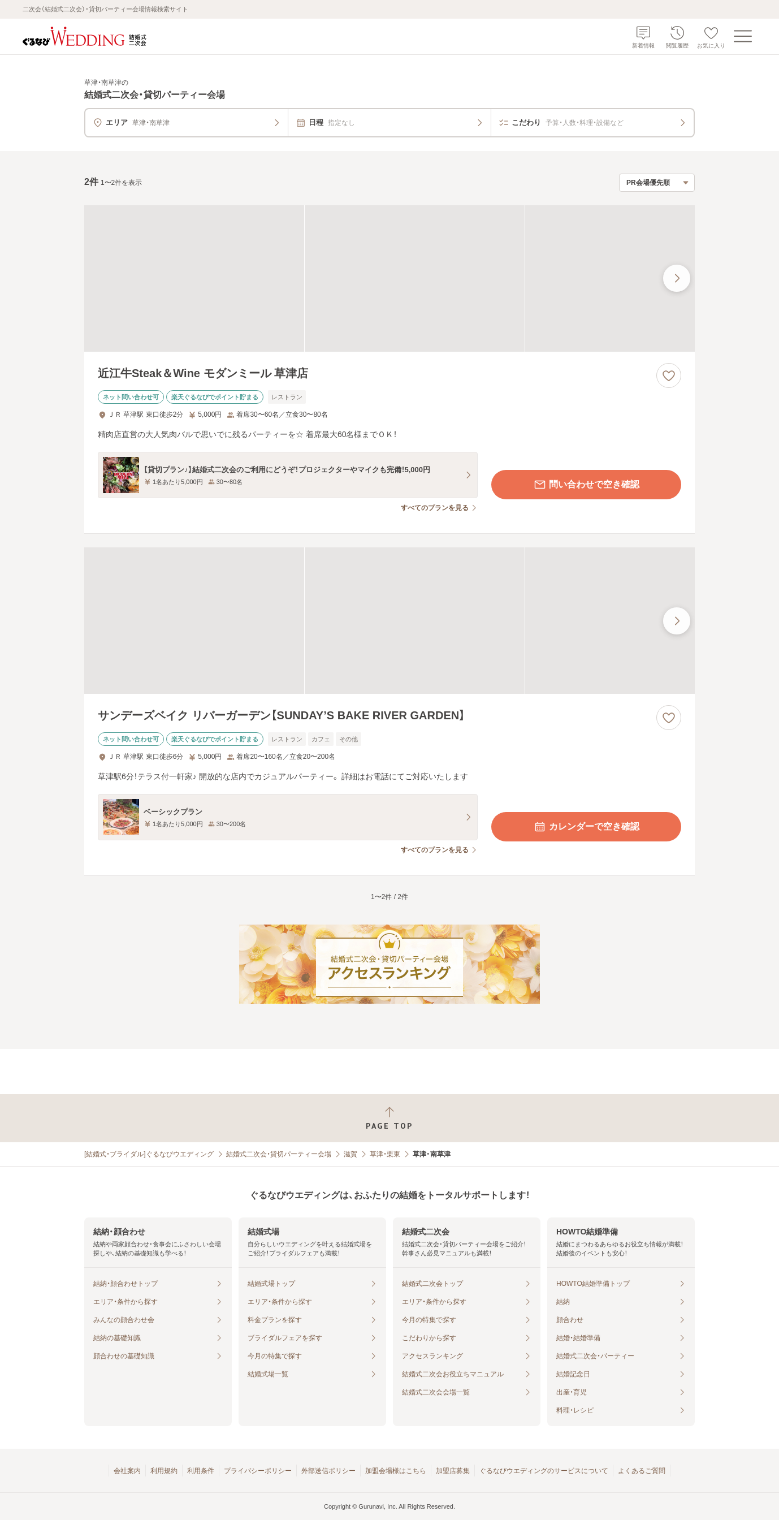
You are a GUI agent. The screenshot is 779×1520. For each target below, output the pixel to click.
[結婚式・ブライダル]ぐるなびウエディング (149, 1154)
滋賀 (350, 1154)
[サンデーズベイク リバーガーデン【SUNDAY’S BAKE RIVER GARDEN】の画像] (389, 620)
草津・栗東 (385, 1154)
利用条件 (200, 1471)
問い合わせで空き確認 (586, 484)
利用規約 (164, 1471)
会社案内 (127, 1471)
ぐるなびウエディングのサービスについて (543, 1471)
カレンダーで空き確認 (586, 827)
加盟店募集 (453, 1471)
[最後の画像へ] (676, 278)
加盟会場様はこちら (395, 1471)
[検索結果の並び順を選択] (657, 183)
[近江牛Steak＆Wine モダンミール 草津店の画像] (389, 278)
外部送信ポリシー (328, 1471)
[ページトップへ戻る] (389, 1118)
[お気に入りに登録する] (668, 375)
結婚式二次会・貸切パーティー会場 (278, 1154)
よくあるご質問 (641, 1471)
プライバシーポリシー (258, 1471)
